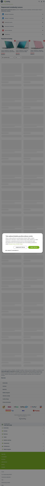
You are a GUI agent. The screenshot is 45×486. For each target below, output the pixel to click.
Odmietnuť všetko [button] (20, 247)
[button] (12, 250)
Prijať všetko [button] (33, 247)
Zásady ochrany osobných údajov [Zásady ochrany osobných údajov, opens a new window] (16, 244)
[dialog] (22, 243)
